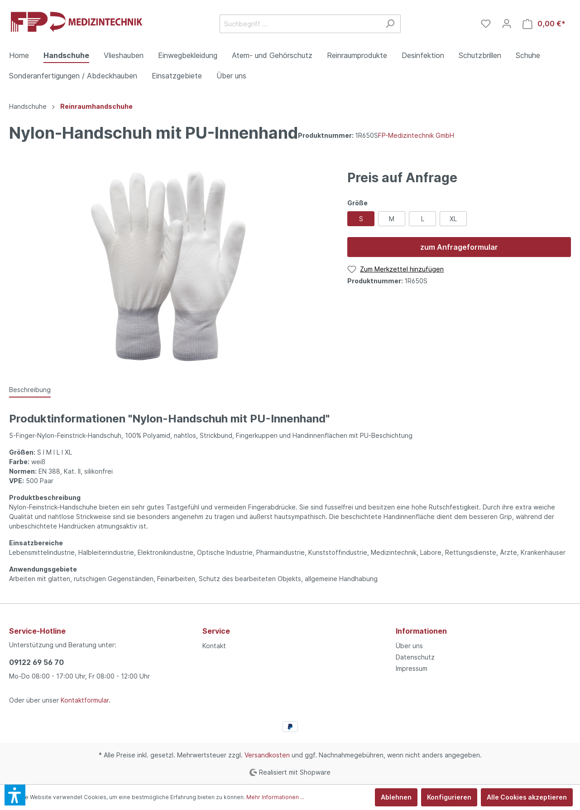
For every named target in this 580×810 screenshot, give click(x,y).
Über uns (409, 646)
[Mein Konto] (506, 23)
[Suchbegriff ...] (300, 24)
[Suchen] (390, 24)
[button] (15, 795)
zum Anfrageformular (459, 247)
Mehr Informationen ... (275, 797)
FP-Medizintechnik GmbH (416, 135)
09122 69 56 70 (36, 662)
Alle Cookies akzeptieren (527, 797)
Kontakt (214, 646)
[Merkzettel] (485, 23)
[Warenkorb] (544, 24)
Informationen (421, 630)
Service (216, 630)
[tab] (30, 389)
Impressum (411, 668)
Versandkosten (267, 755)
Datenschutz (415, 657)
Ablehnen (396, 797)
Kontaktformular (85, 700)
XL (453, 219)
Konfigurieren (449, 797)
